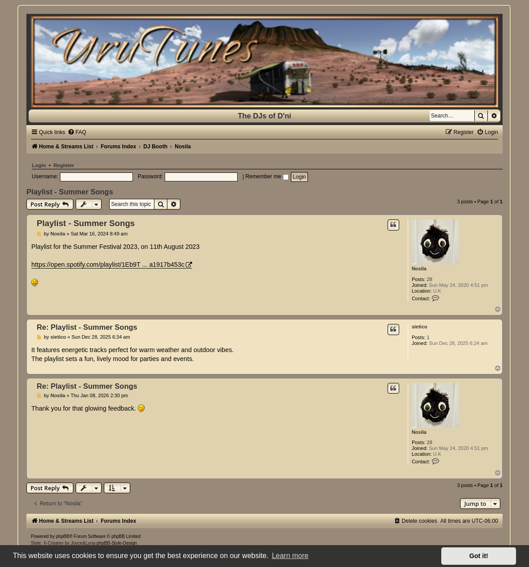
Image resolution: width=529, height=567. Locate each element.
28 (429, 279)
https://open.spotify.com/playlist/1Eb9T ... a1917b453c (107, 264)
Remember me (266, 176)
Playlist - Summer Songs (69, 192)
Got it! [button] (478, 555)
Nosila (419, 268)
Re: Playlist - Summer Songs (87, 327)
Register (63, 165)
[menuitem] (77, 132)
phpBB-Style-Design (117, 543)
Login (39, 165)
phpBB (62, 536)
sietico (419, 326)
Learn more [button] (290, 555)
